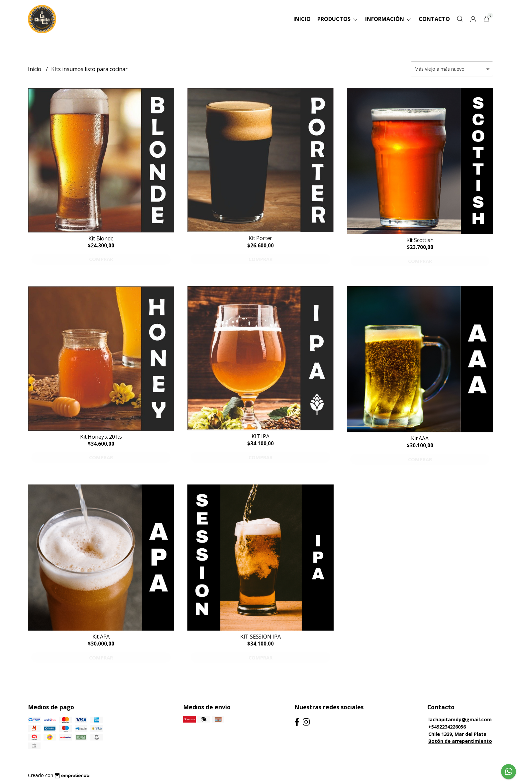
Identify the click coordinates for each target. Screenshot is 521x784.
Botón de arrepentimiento (460, 741)
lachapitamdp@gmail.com (460, 719)
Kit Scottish (419, 240)
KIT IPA (260, 436)
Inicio (302, 19)
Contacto (434, 19)
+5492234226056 (447, 727)
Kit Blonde (100, 238)
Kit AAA (420, 438)
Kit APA (101, 636)
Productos (338, 19)
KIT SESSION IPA (260, 636)
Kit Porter (260, 238)
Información (388, 19)
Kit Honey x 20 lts (101, 436)
